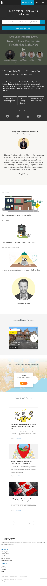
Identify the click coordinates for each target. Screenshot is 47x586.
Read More (23, 174)
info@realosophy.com (6, 560)
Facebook (3, 568)
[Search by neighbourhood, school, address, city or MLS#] (23, 22)
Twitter (3, 566)
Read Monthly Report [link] (22, 100)
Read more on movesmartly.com (24, 523)
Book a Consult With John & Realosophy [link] (36, 99)
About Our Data (23, 576)
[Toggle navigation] (43, 2)
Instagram (3, 569)
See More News (23, 110)
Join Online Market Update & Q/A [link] (9, 100)
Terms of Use (4, 576)
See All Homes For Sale (23, 28)
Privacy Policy (13, 576)
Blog (2, 571)
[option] (25, 338)
